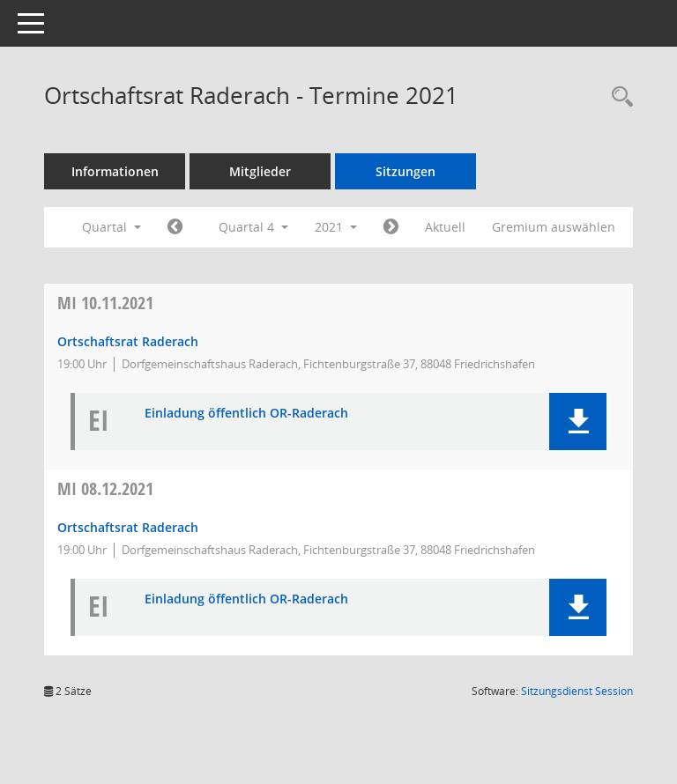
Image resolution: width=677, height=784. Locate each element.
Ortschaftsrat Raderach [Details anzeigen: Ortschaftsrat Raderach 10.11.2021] (127, 341)
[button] (577, 421)
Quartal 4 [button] (253, 226)
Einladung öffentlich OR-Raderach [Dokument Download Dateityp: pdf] (246, 413)
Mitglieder (260, 171)
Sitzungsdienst (577, 691)
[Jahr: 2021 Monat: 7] (175, 227)
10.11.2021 (105, 302)
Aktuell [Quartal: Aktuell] (445, 226)
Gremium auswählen (553, 226)
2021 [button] (336, 226)
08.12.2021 (105, 488)
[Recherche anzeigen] (618, 97)
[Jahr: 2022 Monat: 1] (391, 227)
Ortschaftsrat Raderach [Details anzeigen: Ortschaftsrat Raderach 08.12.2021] (127, 527)
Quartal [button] (111, 226)
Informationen (115, 171)
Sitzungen (405, 171)
